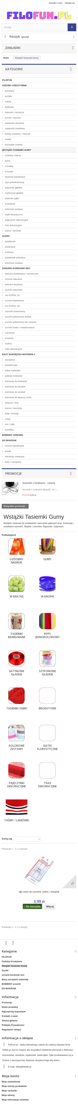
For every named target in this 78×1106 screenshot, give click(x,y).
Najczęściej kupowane (13, 1011)
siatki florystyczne (13, 214)
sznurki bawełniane (14, 300)
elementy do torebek (14, 392)
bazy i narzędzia (12, 462)
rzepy (7, 419)
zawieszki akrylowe (14, 123)
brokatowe (9, 203)
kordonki (9, 338)
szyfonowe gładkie (13, 193)
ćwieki (7, 139)
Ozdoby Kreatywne (14, 85)
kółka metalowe (12, 370)
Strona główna (9, 1020)
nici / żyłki (9, 424)
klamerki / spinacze (14, 112)
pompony (9, 91)
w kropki (8, 171)
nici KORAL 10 (12, 295)
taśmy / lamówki (12, 230)
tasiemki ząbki (11, 198)
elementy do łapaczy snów (17, 397)
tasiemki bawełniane (14, 177)
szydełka (9, 429)
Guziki (6, 236)
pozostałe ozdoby (13, 144)
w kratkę (8, 166)
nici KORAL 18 (12, 306)
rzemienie (9, 333)
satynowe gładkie (13, 187)
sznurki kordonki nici (16, 268)
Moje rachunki (9, 1090)
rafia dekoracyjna (13, 349)
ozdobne (9, 252)
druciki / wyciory (12, 117)
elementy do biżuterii (15, 386)
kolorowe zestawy (13, 209)
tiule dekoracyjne (13, 225)
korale (7, 451)
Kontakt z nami (55, 3)
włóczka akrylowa (13, 284)
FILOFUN (7, 80)
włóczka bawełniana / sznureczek (21, 273)
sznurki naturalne (13, 279)
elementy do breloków (15, 381)
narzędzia (9, 359)
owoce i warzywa (13, 408)
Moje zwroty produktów (14, 1086)
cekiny (7, 101)
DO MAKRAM (9, 440)
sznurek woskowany (14, 311)
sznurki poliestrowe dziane (17, 316)
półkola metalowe (13, 376)
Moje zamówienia (11, 1081)
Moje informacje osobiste (15, 1099)
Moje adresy (8, 1095)
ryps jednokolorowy (14, 182)
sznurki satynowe (13, 290)
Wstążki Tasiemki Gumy (16, 150)
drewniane (9, 246)
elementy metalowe (14, 456)
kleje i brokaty (11, 413)
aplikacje (9, 107)
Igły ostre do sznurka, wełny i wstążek (39, 892)
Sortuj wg (7, 838)
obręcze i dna (11, 402)
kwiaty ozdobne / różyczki (17, 134)
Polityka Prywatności (13, 1025)
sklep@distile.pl (23, 1066)
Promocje (13, 473)
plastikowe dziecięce (14, 257)
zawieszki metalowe (14, 128)
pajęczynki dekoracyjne (16, 220)
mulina (8, 343)
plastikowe (9, 241)
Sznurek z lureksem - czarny (38, 482)
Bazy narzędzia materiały (18, 354)
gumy (7, 160)
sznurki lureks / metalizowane (19, 327)
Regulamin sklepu (11, 1029)
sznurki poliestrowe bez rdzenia (20, 322)
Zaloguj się (70, 3)
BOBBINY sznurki (12, 435)
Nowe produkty (10, 1007)
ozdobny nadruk (12, 155)
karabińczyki (10, 365)
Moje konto (10, 1076)
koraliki (8, 96)
